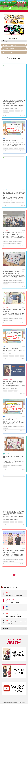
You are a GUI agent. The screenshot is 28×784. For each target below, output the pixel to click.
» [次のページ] (17, 580)
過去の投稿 (5, 628)
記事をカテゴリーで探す (11, 45)
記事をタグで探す (9, 49)
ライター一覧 (8, 52)
